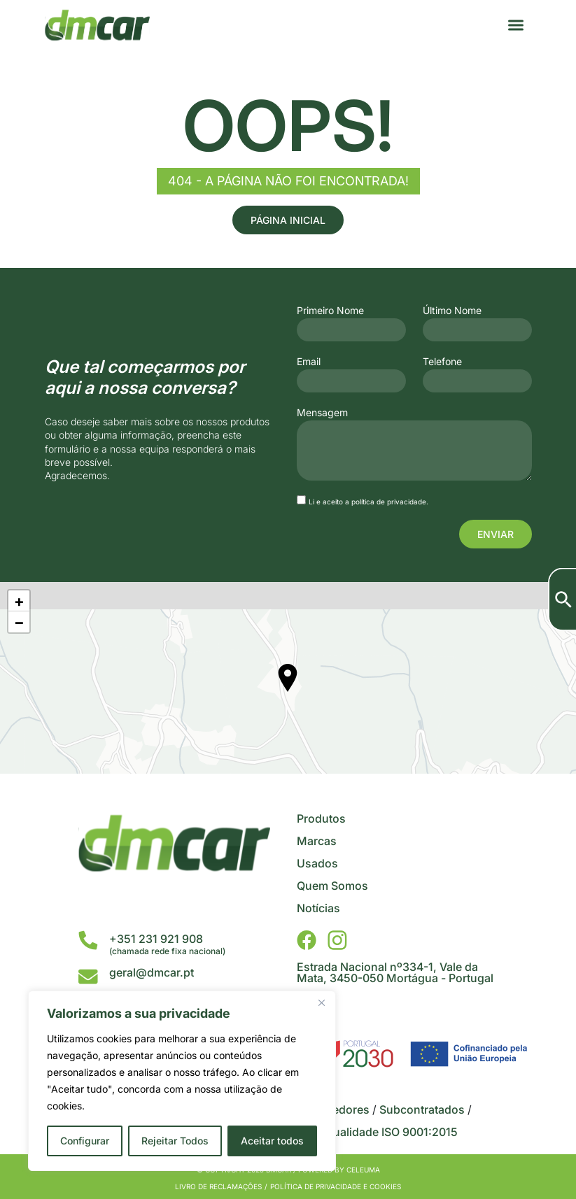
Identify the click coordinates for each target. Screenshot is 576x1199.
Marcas (317, 841)
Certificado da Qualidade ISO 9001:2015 (352, 1132)
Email (309, 362)
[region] (182, 1081)
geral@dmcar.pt (151, 972)
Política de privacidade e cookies (335, 1186)
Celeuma (363, 1169)
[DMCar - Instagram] (337, 940)
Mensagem (322, 413)
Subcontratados (422, 1109)
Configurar (84, 1141)
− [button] (19, 622)
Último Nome (452, 310)
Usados (317, 863)
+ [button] (19, 601)
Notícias (318, 908)
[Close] (321, 1002)
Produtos (321, 818)
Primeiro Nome (330, 310)
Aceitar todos (272, 1141)
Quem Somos (332, 886)
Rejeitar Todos (175, 1141)
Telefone (442, 362)
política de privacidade (388, 501)
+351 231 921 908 (156, 939)
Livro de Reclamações (218, 1186)
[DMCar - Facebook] (306, 940)
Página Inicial (288, 220)
